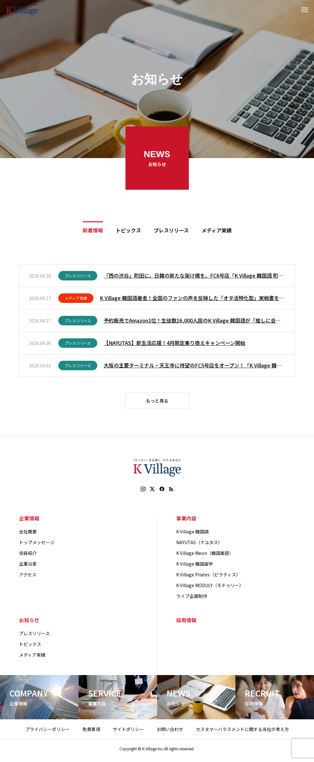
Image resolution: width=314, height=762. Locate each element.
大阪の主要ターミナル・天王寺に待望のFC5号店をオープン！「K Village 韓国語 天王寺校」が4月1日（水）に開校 (194, 366)
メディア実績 (76, 299)
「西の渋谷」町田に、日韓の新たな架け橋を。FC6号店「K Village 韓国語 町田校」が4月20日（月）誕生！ (194, 276)
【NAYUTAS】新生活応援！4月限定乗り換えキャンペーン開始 (174, 343)
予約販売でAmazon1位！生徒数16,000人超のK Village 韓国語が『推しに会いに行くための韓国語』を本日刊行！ (194, 321)
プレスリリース (78, 276)
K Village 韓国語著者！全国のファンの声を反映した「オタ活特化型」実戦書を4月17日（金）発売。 (192, 299)
